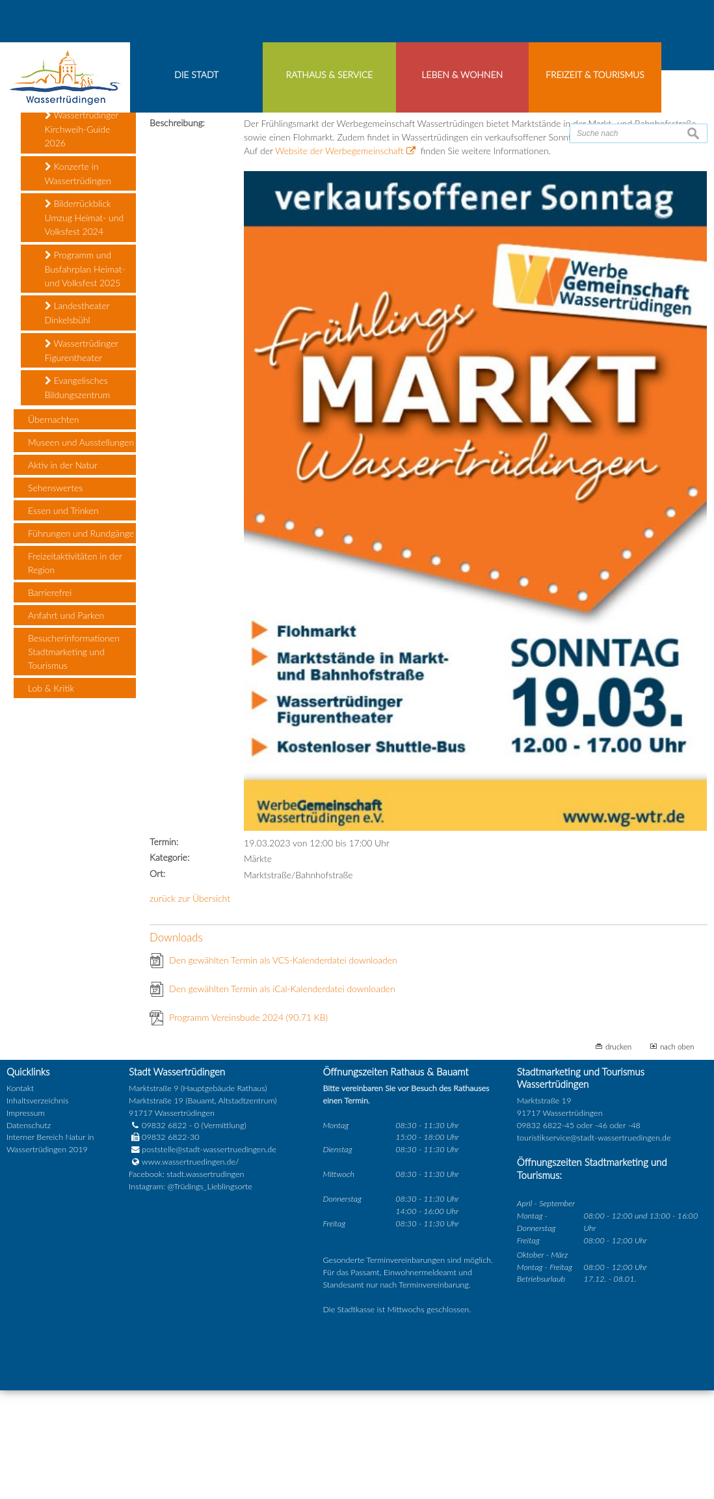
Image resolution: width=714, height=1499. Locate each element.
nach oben (677, 1158)
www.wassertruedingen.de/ (190, 1273)
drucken (618, 1158)
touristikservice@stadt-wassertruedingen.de (594, 1249)
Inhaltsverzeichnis (37, 1212)
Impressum (26, 1224)
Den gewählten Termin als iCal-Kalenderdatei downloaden (282, 1100)
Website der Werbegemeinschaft (339, 262)
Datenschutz (29, 1236)
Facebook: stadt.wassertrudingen (186, 1286)
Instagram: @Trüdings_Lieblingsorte (190, 1298)
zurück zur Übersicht (190, 1010)
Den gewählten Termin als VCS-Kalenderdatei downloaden (283, 1071)
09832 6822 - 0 (164, 1236)
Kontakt (20, 1199)
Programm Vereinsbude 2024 (248, 1129)
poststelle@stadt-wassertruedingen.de (209, 1261)
